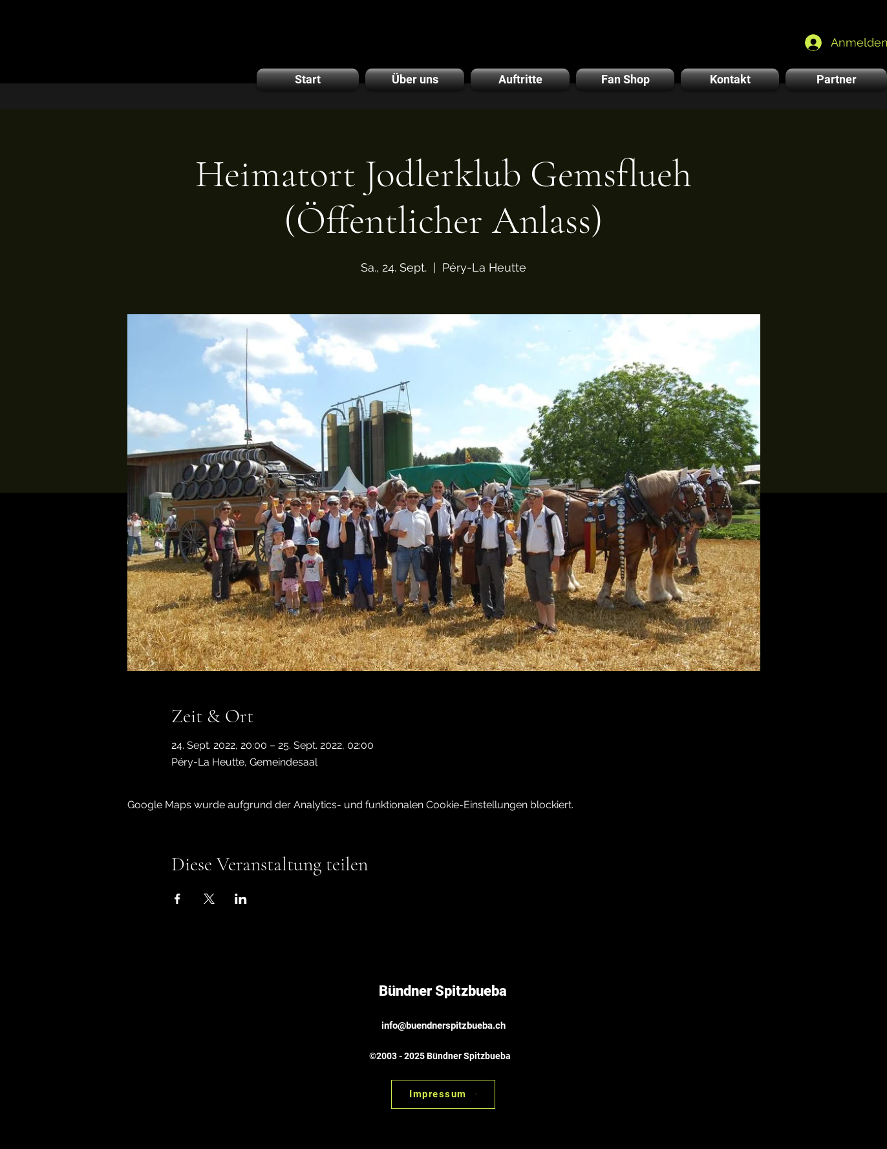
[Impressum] (443, 1094)
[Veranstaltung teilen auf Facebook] (177, 899)
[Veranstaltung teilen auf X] (209, 899)
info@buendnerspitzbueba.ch (443, 1025)
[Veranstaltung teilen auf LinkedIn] (241, 899)
